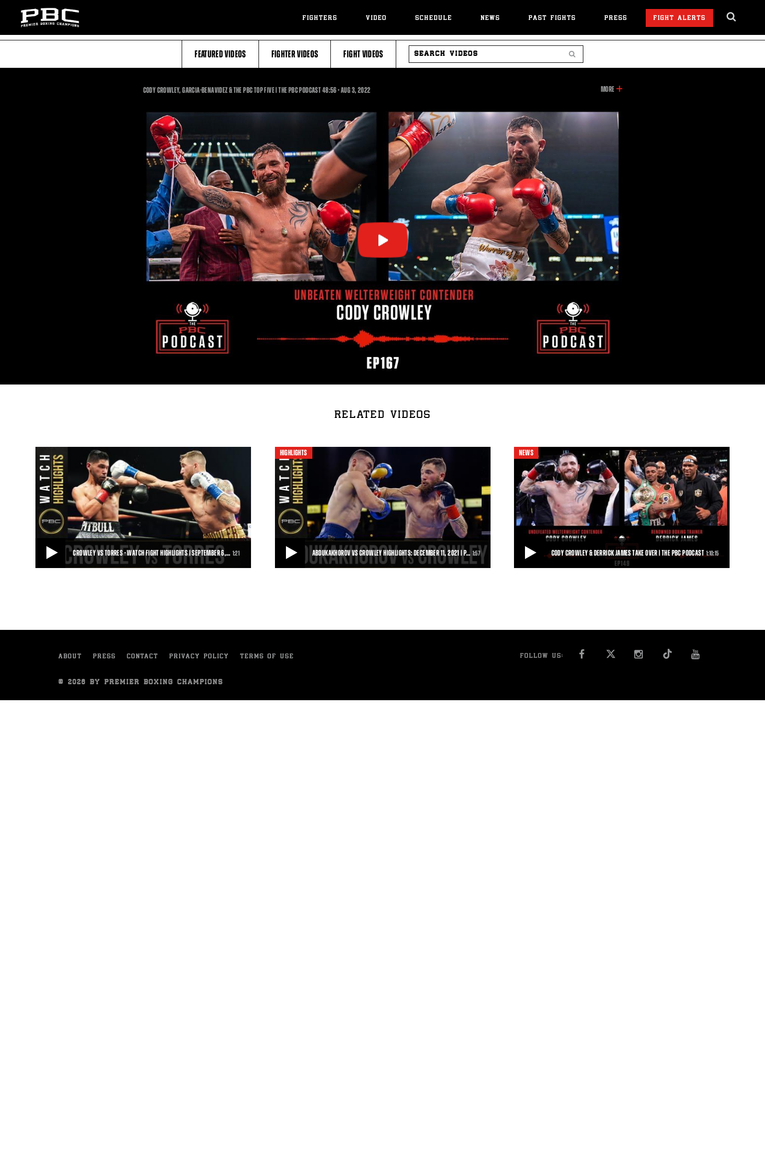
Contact (142, 657)
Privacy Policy (199, 657)
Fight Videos (363, 54)
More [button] (607, 89)
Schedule (433, 18)
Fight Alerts (679, 18)
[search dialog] (732, 16)
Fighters (319, 18)
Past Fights (552, 18)
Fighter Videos (294, 54)
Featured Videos (220, 54)
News (490, 18)
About (70, 657)
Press (615, 18)
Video (376, 18)
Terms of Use (267, 657)
